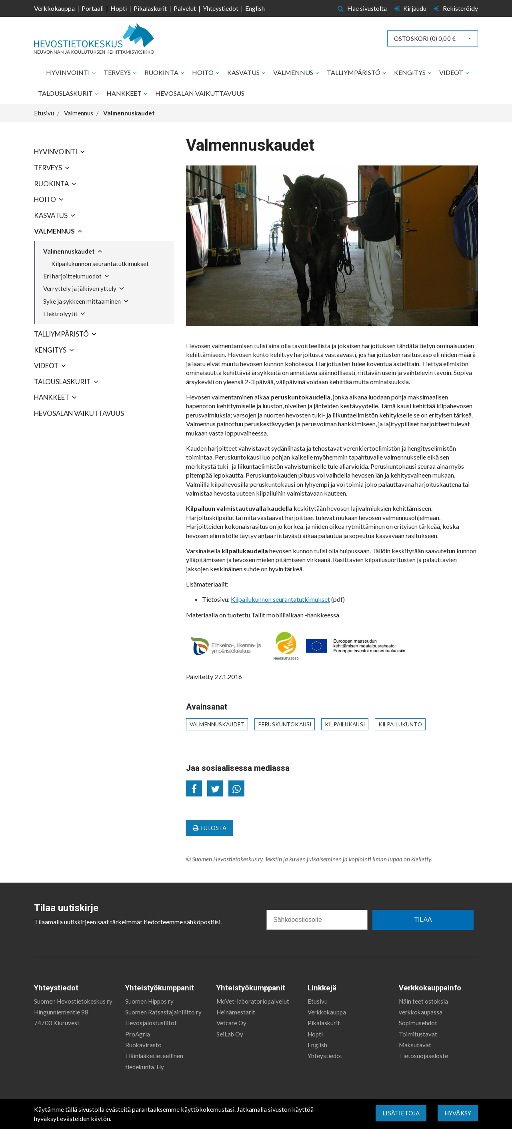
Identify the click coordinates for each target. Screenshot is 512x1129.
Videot (451, 72)
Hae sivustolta (362, 8)
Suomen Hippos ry (149, 1001)
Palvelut (185, 8)
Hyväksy (457, 1113)
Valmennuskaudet (69, 251)
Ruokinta (162, 72)
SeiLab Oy (229, 1034)
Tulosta (209, 827)
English (255, 8)
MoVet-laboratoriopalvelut (252, 1001)
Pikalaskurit (150, 8)
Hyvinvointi (68, 72)
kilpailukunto (400, 724)
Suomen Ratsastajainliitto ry (163, 1012)
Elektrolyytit (60, 313)
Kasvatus (244, 72)
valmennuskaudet (217, 724)
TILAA (423, 919)
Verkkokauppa (54, 8)
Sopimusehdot (418, 1022)
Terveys (118, 72)
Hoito (203, 72)
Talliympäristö (354, 72)
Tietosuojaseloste (423, 1055)
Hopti (118, 8)
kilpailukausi (345, 724)
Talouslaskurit (66, 93)
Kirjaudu (411, 8)
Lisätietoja (401, 1113)
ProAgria (137, 1034)
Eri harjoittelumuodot (72, 276)
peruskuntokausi (284, 724)
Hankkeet (124, 93)
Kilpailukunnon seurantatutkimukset (100, 263)
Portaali (93, 8)
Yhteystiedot (220, 8)
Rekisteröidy (456, 8)
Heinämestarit (235, 1012)
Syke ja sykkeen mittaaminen (82, 301)
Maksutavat (415, 1044)
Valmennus (293, 72)
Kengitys (410, 72)
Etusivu (318, 1001)
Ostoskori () (425, 38)
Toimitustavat (418, 1034)
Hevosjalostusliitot (151, 1022)
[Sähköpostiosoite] (317, 920)
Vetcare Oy (231, 1022)
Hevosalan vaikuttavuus (199, 93)
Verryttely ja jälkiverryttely (79, 288)
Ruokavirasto (143, 1044)
